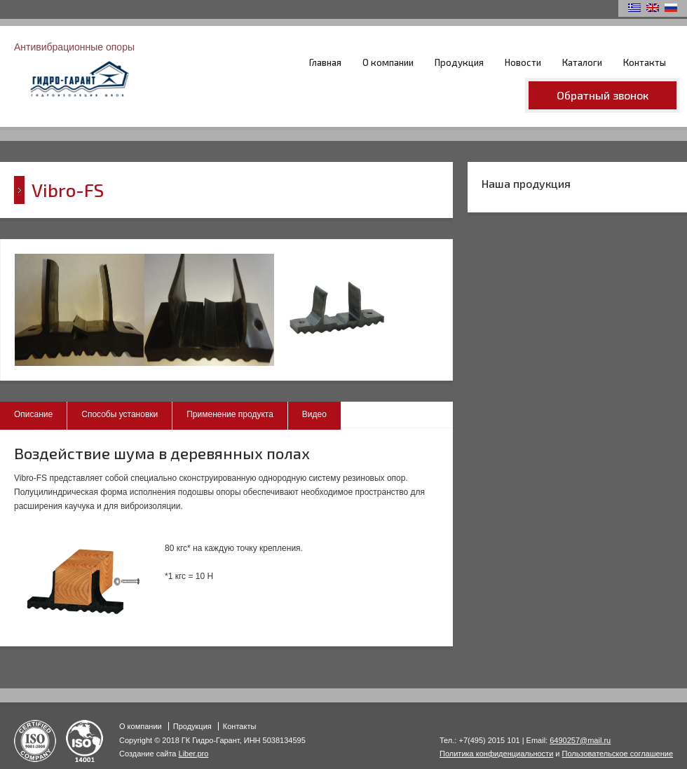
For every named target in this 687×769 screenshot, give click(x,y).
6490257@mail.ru (580, 740)
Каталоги (582, 62)
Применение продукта (229, 414)
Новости (523, 62)
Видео (314, 414)
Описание (33, 414)
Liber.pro (194, 753)
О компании (388, 62)
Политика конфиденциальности (496, 753)
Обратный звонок (602, 95)
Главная (325, 62)
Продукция (459, 62)
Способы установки (119, 414)
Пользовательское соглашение (617, 753)
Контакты (644, 62)
